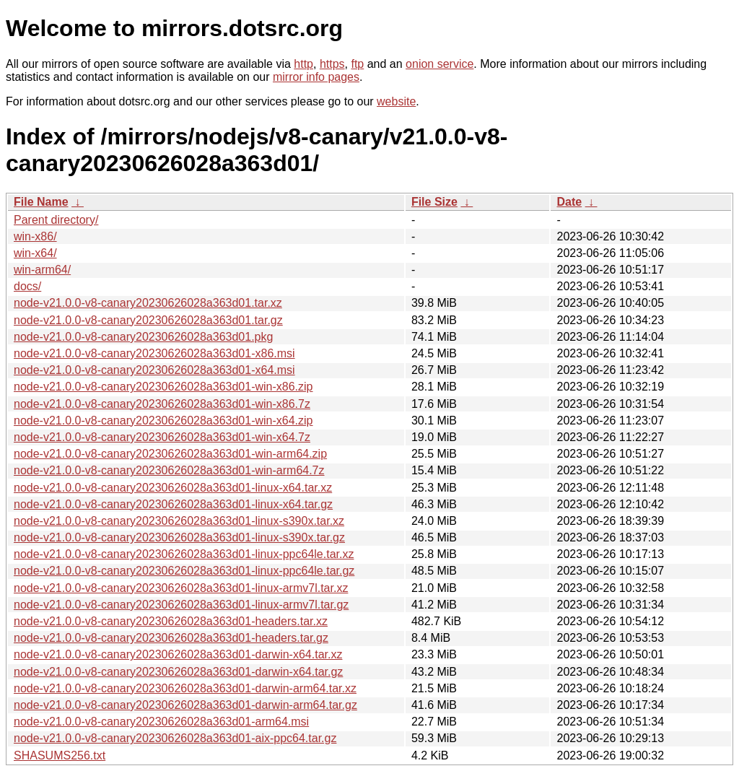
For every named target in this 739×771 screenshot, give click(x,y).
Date (569, 202)
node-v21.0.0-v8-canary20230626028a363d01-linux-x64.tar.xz (173, 488)
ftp (357, 64)
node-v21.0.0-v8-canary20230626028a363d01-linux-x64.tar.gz (173, 504)
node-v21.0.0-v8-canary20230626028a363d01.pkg (143, 337)
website (396, 101)
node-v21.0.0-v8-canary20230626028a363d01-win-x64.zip (163, 420)
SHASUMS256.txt (59, 755)
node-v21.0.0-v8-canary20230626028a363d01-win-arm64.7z (169, 470)
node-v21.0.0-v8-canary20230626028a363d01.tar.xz (148, 303)
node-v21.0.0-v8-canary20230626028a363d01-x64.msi (154, 370)
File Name (41, 202)
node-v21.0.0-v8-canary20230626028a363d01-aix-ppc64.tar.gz (175, 738)
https (332, 64)
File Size (434, 202)
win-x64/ (35, 253)
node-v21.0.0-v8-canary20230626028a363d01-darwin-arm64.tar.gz (185, 705)
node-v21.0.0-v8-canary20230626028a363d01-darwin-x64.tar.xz (178, 654)
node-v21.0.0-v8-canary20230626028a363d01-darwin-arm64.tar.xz (185, 688)
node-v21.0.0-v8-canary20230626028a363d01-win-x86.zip (163, 386)
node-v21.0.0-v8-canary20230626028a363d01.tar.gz (148, 320)
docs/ (27, 286)
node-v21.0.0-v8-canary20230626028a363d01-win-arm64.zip (170, 454)
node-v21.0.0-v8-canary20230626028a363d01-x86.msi (154, 353)
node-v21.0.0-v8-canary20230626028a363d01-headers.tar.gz (171, 638)
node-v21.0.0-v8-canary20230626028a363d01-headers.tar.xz (171, 621)
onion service (439, 64)
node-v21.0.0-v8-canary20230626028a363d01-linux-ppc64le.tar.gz (184, 571)
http (303, 64)
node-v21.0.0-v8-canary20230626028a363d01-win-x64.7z (162, 437)
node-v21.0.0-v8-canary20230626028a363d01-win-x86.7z (162, 404)
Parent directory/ (56, 220)
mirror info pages (316, 77)
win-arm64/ (42, 269)
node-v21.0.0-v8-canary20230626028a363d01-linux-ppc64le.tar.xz (184, 554)
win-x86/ (35, 236)
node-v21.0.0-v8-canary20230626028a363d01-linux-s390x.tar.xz (179, 521)
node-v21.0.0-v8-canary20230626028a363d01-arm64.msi (161, 721)
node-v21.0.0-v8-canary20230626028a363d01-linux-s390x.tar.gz (179, 537)
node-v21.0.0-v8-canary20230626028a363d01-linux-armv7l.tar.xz (181, 588)
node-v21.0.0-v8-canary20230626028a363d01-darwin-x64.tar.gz (178, 672)
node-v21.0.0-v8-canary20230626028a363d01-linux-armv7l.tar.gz (181, 604)
